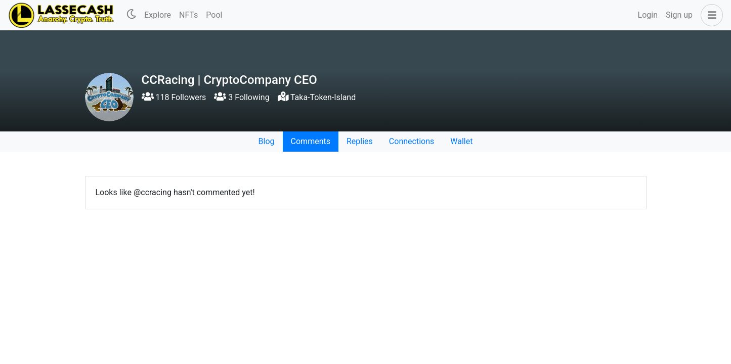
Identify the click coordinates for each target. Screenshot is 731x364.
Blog (267, 141)
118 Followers (174, 97)
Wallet (461, 141)
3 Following (241, 97)
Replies (360, 141)
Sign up (679, 15)
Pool (214, 15)
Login (648, 15)
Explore (157, 15)
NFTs (188, 15)
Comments (310, 141)
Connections (411, 141)
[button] (710, 15)
